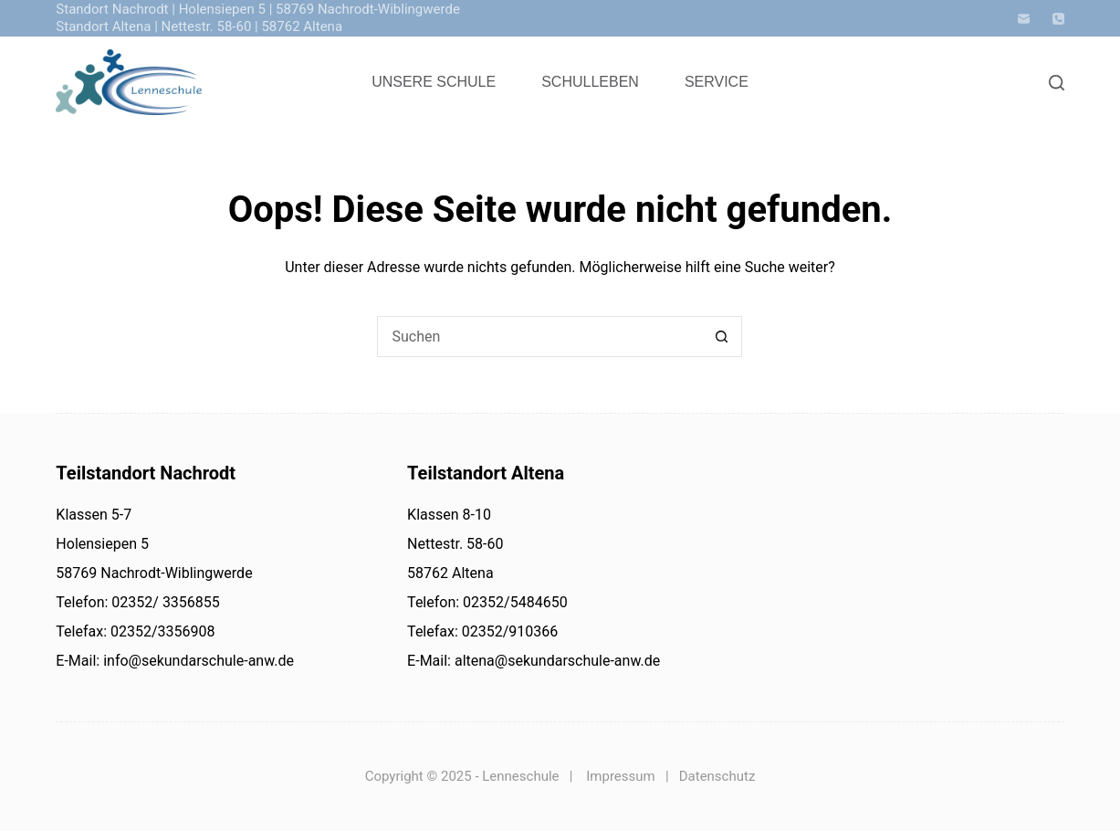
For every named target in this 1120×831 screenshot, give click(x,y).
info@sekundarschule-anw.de (196, 660)
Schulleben (590, 81)
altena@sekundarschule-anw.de (555, 660)
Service (716, 81)
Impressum (620, 776)
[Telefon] (1058, 19)
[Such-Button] (721, 336)
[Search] (1056, 82)
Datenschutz (717, 776)
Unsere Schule (434, 81)
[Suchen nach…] (539, 336)
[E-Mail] (1024, 19)
